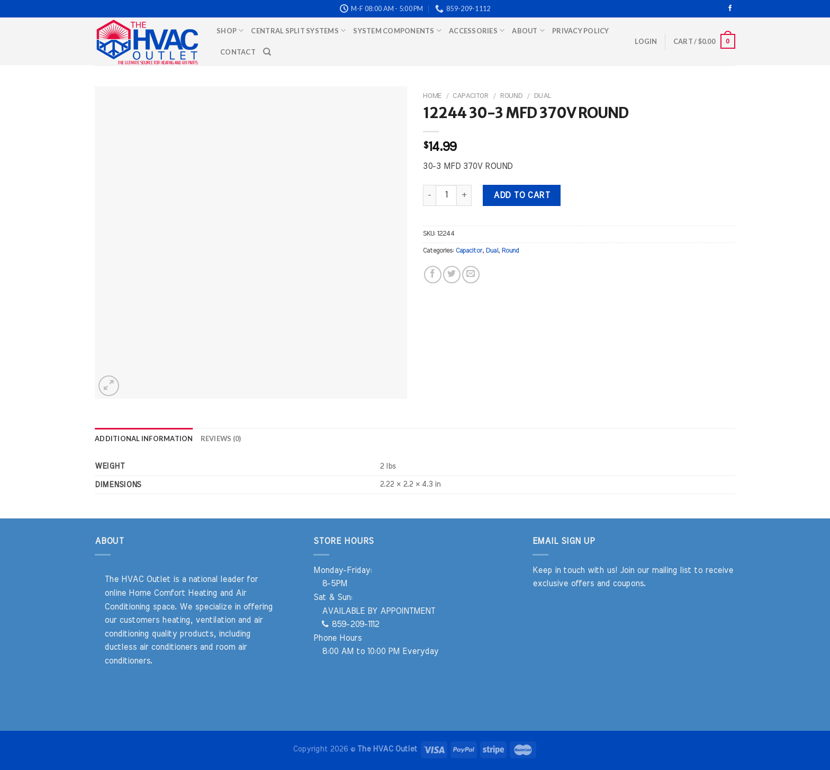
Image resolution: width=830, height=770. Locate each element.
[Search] (267, 52)
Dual (542, 96)
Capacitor (471, 96)
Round (511, 96)
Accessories (476, 30)
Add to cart (521, 195)
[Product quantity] (446, 195)
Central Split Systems (298, 30)
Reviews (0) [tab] (221, 438)
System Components (397, 30)
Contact (238, 52)
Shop (229, 30)
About (528, 30)
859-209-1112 (350, 624)
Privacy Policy (580, 30)
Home (432, 96)
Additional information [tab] (144, 438)
